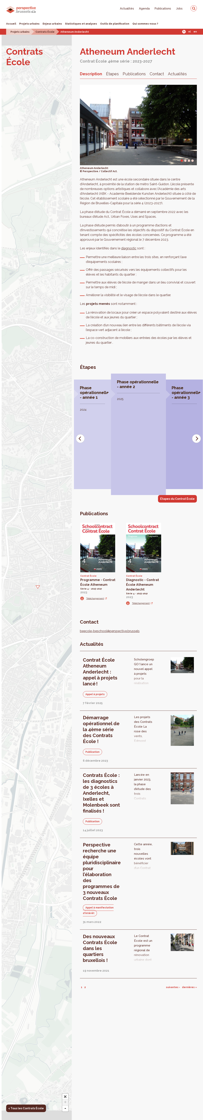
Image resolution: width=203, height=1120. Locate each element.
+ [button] (65, 1103)
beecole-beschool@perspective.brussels (110, 631)
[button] (36, 586)
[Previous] (80, 438)
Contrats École (45, 32)
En (195, 31)
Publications (163, 8)
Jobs (179, 8)
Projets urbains (29, 23)
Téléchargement (95, 598)
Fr (184, 31)
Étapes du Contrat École (177, 498)
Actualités (127, 8)
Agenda (144, 8)
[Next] (196, 438)
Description (91, 74)
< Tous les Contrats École (26, 1108)
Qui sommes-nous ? (145, 23)
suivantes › (173, 987)
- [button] (65, 1108)
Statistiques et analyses (81, 23)
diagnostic (128, 248)
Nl (189, 31)
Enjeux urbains (52, 23)
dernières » (189, 987)
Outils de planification (114, 23)
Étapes (112, 74)
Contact (157, 74)
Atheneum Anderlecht (74, 32)
